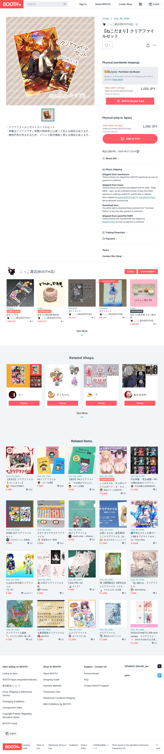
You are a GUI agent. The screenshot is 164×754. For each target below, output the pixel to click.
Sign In (83, 4)
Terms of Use (40, 746)
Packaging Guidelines (13, 701)
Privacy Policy (84, 746)
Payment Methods (52, 685)
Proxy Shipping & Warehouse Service (17, 694)
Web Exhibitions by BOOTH (57, 704)
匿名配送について (12, 685)
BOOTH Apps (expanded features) (20, 679)
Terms (105, 250)
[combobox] (46, 4)
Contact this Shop (112, 256)
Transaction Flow (51, 692)
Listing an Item (10, 673)
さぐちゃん (63, 394)
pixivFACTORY (108, 222)
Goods (105, 18)
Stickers (10, 308)
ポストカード (74, 311)
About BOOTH (102, 4)
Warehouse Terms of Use (57, 746)
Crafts (40, 308)
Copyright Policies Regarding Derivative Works (17, 715)
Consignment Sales (12, 707)
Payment (110, 238)
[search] (65, 4)
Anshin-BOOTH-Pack (126, 197)
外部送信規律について (101, 746)
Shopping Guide (51, 679)
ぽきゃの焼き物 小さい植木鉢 (143, 316)
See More (82, 416)
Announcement (91, 673)
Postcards (72, 308)
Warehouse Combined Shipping (59, 698)
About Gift (110, 158)
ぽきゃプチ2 (12, 315)
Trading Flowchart (115, 232)
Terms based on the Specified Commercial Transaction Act (130, 746)
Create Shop (125, 4)
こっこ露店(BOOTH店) (37, 271)
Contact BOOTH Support (96, 685)
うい (20, 394)
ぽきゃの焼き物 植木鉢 (48, 315)
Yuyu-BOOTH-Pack (146, 197)
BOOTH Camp (10, 723)
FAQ (86, 679)
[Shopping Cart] (140, 4)
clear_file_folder (122, 18)
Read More (118, 79)
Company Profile (26, 746)
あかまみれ (140, 394)
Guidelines (73, 745)
